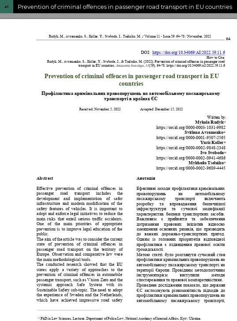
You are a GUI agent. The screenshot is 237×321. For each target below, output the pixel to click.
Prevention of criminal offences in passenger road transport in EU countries (125, 6)
